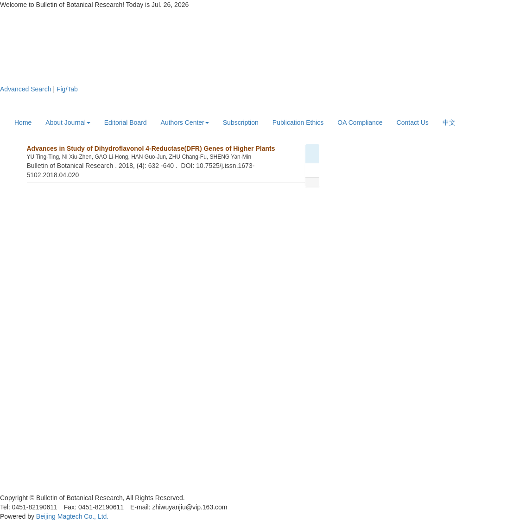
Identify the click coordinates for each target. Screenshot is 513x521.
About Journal (67, 122)
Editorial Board (125, 122)
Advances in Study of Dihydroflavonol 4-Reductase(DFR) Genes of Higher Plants (151, 148)
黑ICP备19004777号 (29, 488)
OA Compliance (359, 122)
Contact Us (413, 122)
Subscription (241, 122)
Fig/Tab (67, 89)
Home (23, 122)
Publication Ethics (298, 122)
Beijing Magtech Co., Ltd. (72, 516)
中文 (449, 122)
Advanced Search (25, 89)
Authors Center (185, 122)
